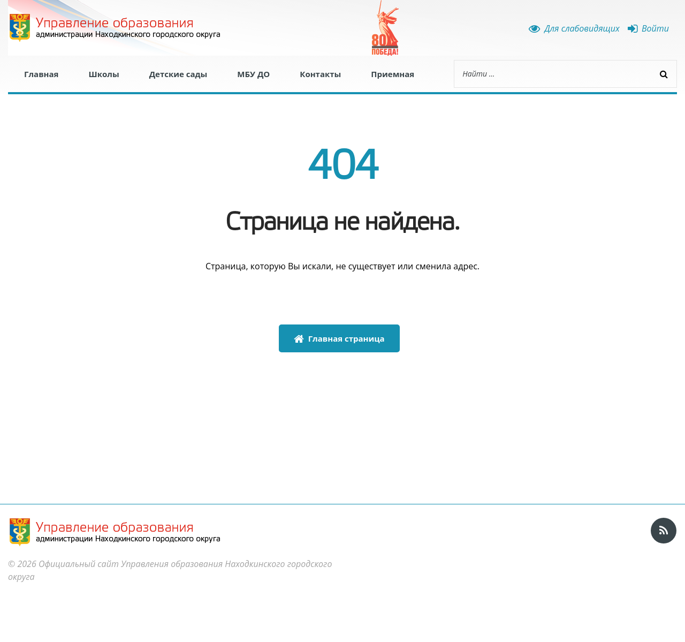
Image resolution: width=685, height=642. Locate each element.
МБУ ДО (253, 74)
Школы (103, 74)
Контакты (320, 74)
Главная (41, 74)
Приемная (392, 74)
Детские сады (178, 74)
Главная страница (339, 338)
